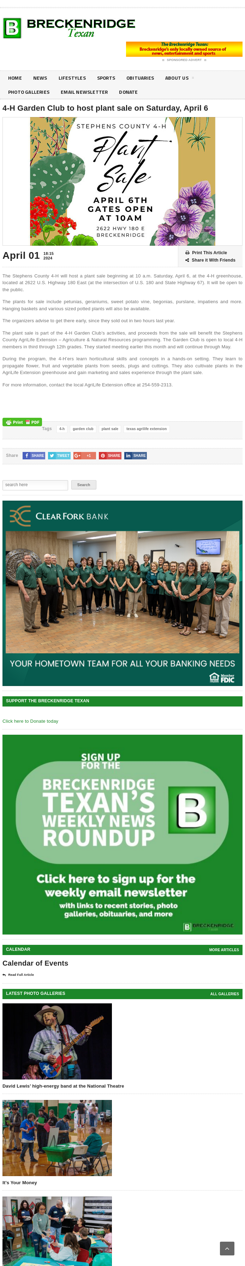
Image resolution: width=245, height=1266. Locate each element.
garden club (83, 429)
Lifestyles (72, 77)
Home (15, 77)
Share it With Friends (210, 260)
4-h (62, 429)
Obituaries (141, 77)
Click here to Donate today (30, 721)
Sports (106, 77)
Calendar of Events (35, 963)
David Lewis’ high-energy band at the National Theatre (63, 1086)
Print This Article (206, 253)
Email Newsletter (85, 92)
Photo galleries (29, 92)
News (41, 77)
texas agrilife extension (146, 429)
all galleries (224, 994)
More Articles (224, 950)
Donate (130, 92)
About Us (181, 79)
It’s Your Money (19, 1182)
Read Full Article (18, 975)
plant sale (110, 429)
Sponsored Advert (184, 60)
